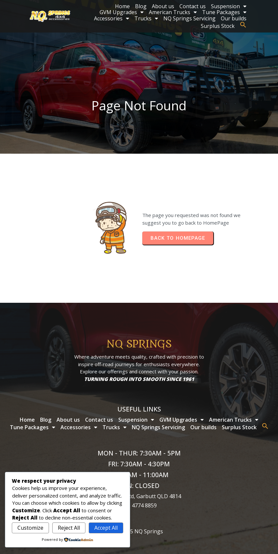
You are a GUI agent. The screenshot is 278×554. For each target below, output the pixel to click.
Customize (30, 527)
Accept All (106, 527)
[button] (243, 24)
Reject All (69, 527)
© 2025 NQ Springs (139, 531)
